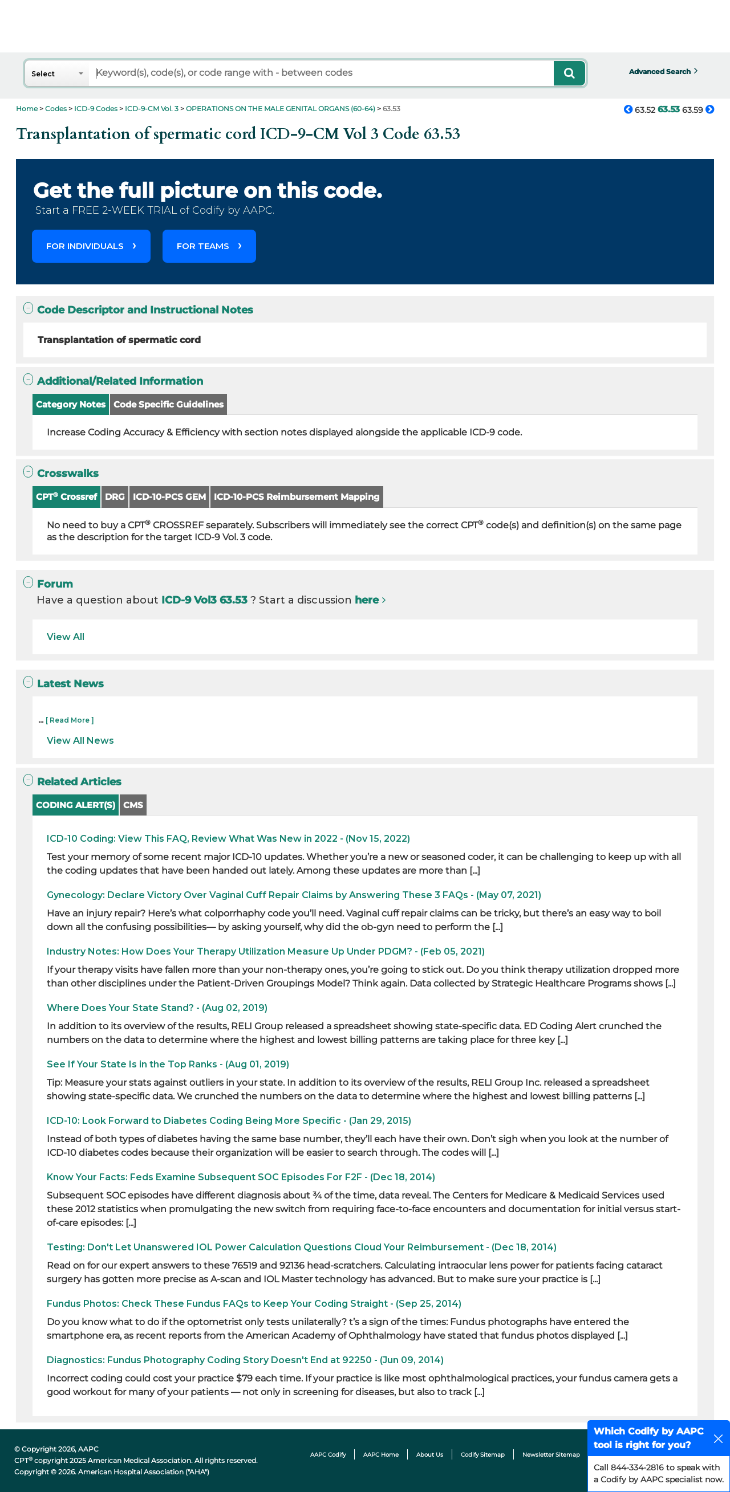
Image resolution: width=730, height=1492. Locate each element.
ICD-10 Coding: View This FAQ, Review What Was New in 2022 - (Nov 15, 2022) (228, 838)
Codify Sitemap (483, 1454)
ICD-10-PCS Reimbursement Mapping (297, 496)
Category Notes (71, 404)
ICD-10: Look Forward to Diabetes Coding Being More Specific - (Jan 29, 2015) (229, 1120)
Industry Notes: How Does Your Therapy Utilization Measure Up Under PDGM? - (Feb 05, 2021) (266, 951)
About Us (429, 1454)
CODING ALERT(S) (75, 805)
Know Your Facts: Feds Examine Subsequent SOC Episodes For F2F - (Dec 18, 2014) (241, 1177)
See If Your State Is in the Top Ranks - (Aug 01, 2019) (168, 1064)
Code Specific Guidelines (168, 404)
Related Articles (72, 781)
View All (65, 636)
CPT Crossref (66, 497)
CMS (133, 805)
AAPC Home (381, 1454)
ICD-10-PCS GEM (169, 496)
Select (43, 74)
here (367, 600)
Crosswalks (61, 473)
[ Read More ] (70, 720)
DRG (115, 496)
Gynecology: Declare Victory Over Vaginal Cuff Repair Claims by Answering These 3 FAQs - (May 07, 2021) (294, 895)
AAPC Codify (328, 1454)
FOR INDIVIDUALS (85, 245)
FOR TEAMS (203, 245)
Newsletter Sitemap (551, 1454)
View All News (80, 740)
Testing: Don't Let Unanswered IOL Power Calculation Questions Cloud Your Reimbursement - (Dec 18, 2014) (302, 1247)
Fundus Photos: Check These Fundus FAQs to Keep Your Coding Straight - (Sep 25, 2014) (254, 1303)
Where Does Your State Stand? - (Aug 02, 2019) (157, 1007)
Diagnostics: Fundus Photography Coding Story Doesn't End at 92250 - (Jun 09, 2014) (245, 1360)
